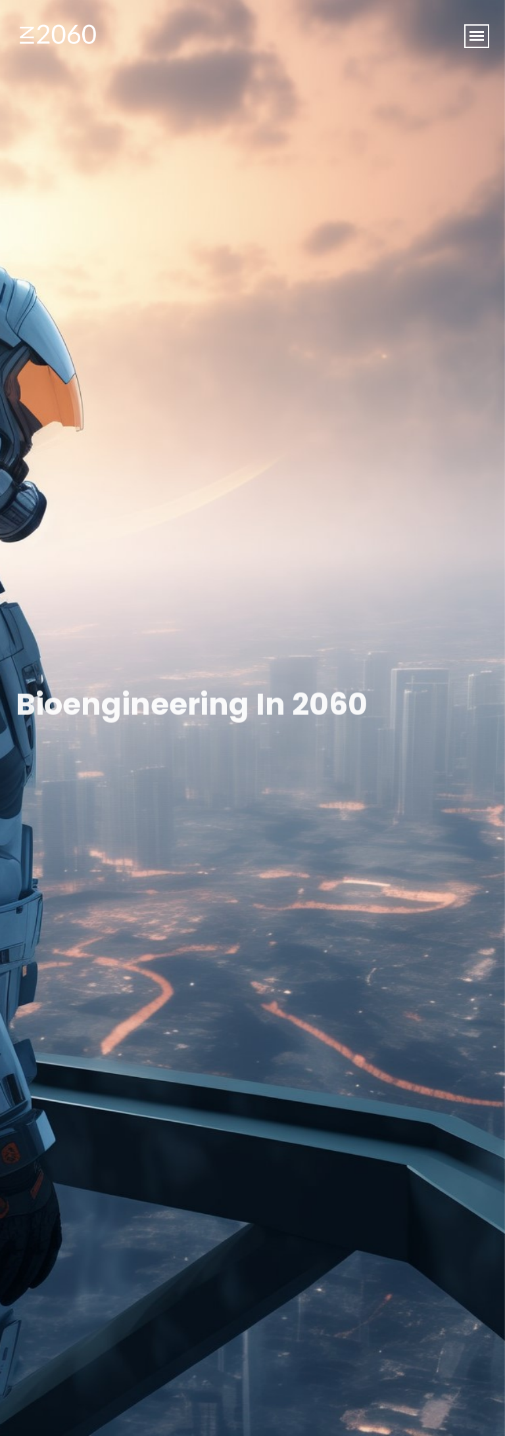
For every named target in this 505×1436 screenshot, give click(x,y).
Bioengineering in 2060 (192, 705)
